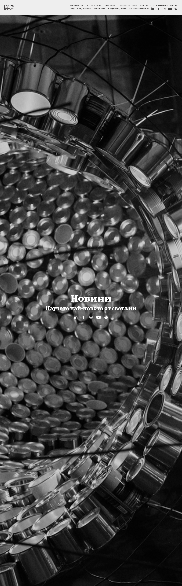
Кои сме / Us (99, 9)
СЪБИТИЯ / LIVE (147, 5)
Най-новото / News (128, 5)
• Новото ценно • (93, 5)
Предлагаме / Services (80, 9)
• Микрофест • (76, 5)
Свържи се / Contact (139, 9)
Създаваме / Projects (166, 5)
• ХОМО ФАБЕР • (110, 5)
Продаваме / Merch (117, 9)
